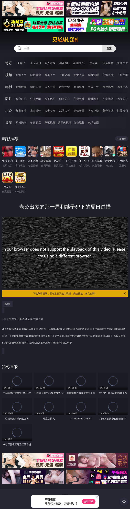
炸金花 (93, 63)
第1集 (7, 303)
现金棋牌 (108, 63)
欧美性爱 (64, 87)
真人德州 (35, 63)
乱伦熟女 (108, 87)
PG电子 (20, 63)
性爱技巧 (122, 111)
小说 (8, 110)
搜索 (109, 48)
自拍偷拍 (35, 75)
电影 (8, 86)
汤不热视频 (64, 122)
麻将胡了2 (79, 63)
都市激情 (21, 111)
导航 (8, 122)
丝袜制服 (93, 75)
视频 (8, 75)
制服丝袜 (79, 87)
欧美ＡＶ (50, 75)
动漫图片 (64, 99)
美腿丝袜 (79, 99)
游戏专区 (64, 63)
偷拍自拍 (35, 87)
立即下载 (88, 501)
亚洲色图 (35, 99)
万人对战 (50, 63)
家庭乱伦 (35, 111)
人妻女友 (50, 111)
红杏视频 (79, 122)
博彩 (8, 63)
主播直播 (108, 75)
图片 (8, 98)
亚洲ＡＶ (21, 75)
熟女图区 (108, 99)
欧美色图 (50, 99)
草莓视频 (50, 122)
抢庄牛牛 (122, 63)
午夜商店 (35, 122)
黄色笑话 (108, 111)
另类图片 (122, 99)
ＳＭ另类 (122, 75)
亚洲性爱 (21, 87)
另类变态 (122, 87)
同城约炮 (21, 122)
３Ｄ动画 (64, 75)
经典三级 (93, 87)
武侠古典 (64, 111)
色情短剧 (93, 122)
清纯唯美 (93, 99)
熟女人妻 (79, 75)
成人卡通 (50, 87)
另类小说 (93, 111)
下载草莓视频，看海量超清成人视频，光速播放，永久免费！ (79, 293)
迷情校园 (79, 111)
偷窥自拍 (21, 99)
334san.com (65, 39)
